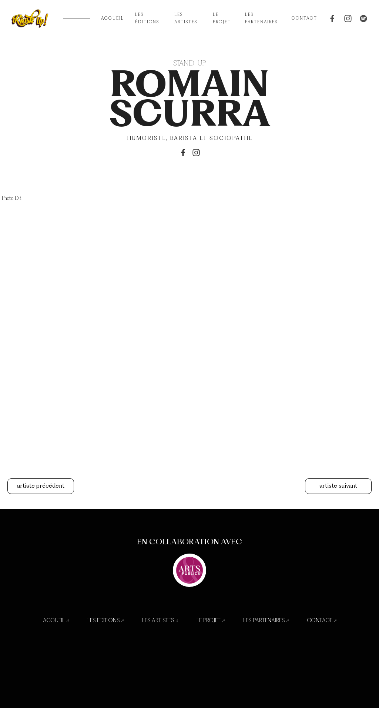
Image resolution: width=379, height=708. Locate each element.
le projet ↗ (211, 620)
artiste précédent (40, 486)
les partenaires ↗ (266, 620)
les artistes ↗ (160, 620)
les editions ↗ (105, 620)
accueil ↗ (56, 620)
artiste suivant (338, 486)
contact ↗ (321, 620)
